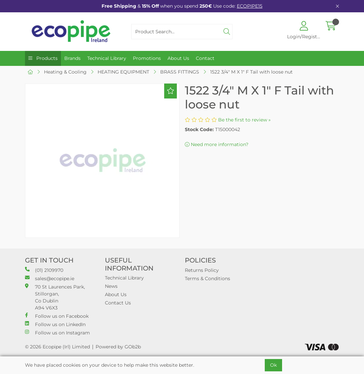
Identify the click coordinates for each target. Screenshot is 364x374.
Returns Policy (202, 270)
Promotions (147, 58)
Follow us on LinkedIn (55, 324)
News (111, 286)
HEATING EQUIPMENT (123, 72)
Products (46, 58)
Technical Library (106, 58)
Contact (205, 58)
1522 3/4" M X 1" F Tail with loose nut (251, 72)
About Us (178, 58)
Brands (72, 58)
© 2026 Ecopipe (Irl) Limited (57, 347)
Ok (273, 365)
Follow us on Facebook (57, 316)
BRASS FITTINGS (179, 72)
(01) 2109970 (44, 270)
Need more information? (216, 144)
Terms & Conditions (207, 278)
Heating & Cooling (65, 72)
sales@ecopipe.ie (49, 278)
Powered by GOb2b (118, 347)
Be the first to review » (244, 120)
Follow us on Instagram (57, 332)
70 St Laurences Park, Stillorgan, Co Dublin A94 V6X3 (55, 297)
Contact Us (118, 303)
